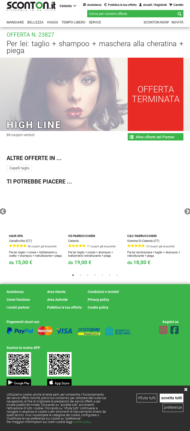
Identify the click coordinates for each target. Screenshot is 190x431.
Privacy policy (98, 300)
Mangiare (15, 22)
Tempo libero (73, 22)
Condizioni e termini (103, 292)
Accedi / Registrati (153, 5)
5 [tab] (102, 275)
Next (186, 210)
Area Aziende (57, 300)
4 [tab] (95, 275)
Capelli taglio (19, 168)
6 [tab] (109, 275)
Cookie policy (82, 422)
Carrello (176, 5)
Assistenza (92, 5)
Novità (177, 22)
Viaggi (52, 22)
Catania (68, 6)
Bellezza (35, 22)
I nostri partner (18, 307)
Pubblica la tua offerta (120, 5)
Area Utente (56, 292)
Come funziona (18, 300)
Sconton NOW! (156, 22)
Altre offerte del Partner (152, 137)
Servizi (95, 22)
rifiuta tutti (147, 398)
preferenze (173, 407)
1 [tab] (73, 275)
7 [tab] (117, 275)
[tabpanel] (36, 229)
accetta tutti (171, 398)
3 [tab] (87, 275)
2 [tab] (80, 275)
